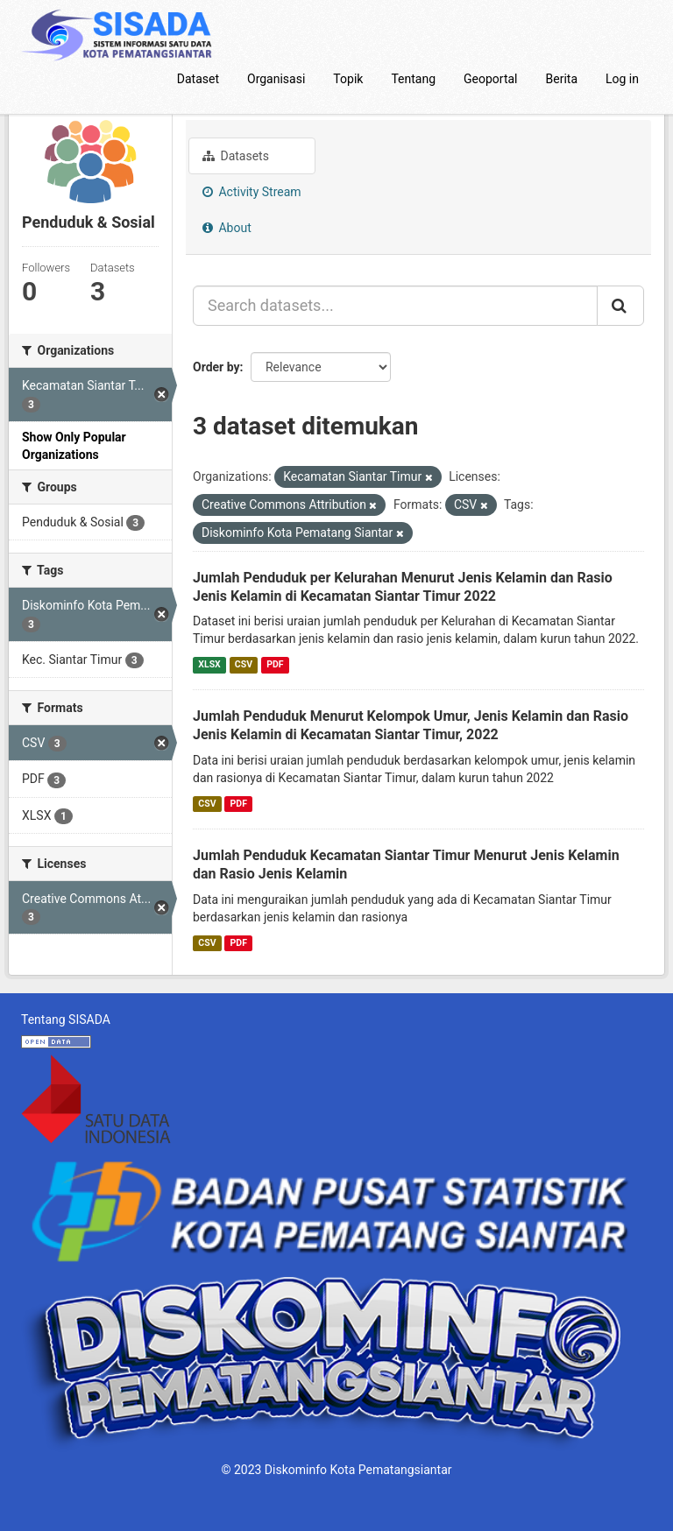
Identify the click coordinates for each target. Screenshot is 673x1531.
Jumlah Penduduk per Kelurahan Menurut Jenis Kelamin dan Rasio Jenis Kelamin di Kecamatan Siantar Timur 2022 (403, 586)
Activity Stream (251, 192)
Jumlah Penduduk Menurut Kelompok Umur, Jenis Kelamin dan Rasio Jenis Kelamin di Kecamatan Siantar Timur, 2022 (410, 725)
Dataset (198, 79)
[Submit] (620, 306)
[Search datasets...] (395, 306)
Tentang (413, 79)
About (226, 228)
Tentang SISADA (65, 1019)
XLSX (209, 664)
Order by (216, 367)
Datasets (235, 156)
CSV (243, 664)
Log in (622, 79)
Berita (562, 79)
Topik (348, 79)
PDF (274, 664)
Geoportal (490, 79)
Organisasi (276, 79)
